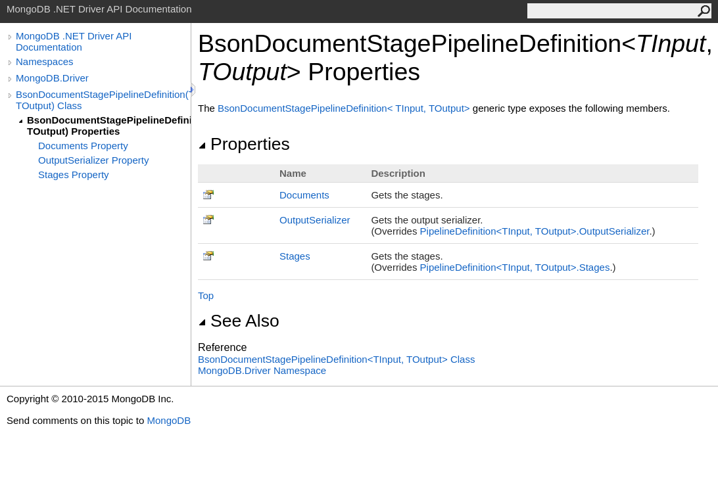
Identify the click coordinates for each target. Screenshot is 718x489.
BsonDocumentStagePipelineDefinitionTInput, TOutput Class (336, 359)
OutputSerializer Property (93, 160)
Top (206, 295)
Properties (244, 144)
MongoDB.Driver (52, 77)
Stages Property (73, 174)
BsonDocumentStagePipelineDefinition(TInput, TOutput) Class (103, 100)
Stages (294, 256)
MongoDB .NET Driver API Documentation (74, 41)
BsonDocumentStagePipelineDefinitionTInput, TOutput (345, 108)
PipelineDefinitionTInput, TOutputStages (515, 267)
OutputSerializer (314, 219)
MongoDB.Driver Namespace (262, 370)
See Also (238, 321)
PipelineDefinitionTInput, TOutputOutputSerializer (535, 231)
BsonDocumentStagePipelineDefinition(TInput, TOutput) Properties (109, 125)
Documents (304, 194)
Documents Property (83, 145)
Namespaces (45, 61)
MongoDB (169, 420)
